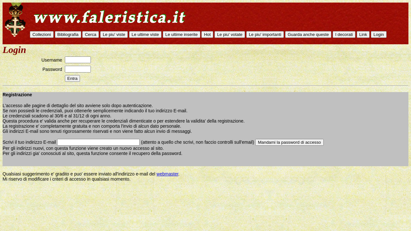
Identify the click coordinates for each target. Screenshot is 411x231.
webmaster (168, 173)
